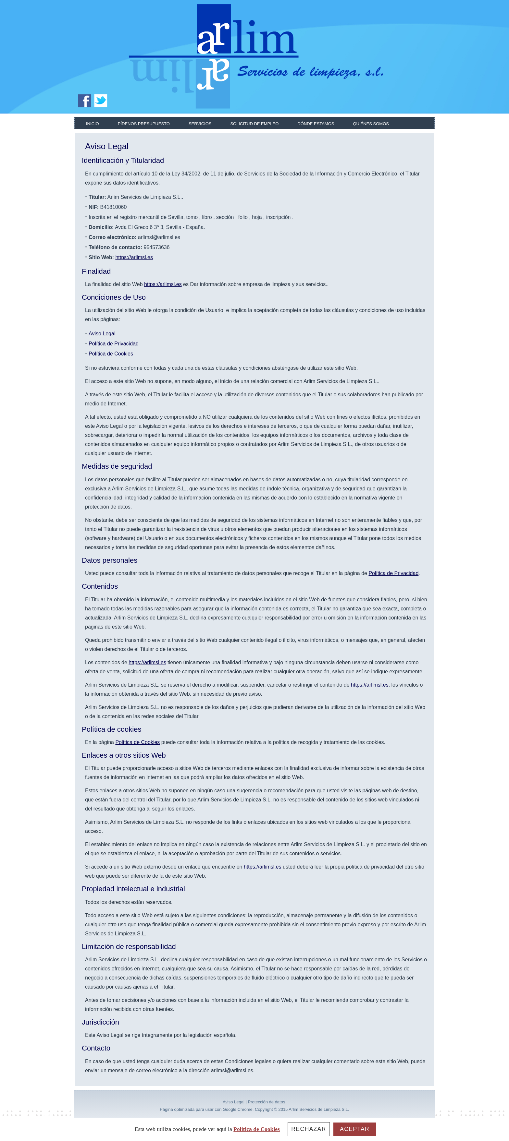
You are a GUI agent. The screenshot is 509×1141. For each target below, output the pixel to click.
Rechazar (308, 1129)
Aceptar (354, 1129)
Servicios (200, 123)
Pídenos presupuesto (144, 123)
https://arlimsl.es (134, 257)
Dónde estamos (315, 123)
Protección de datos (266, 1101)
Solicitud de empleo (254, 123)
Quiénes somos (371, 123)
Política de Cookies (111, 353)
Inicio (92, 123)
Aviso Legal (102, 333)
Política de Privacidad (114, 343)
